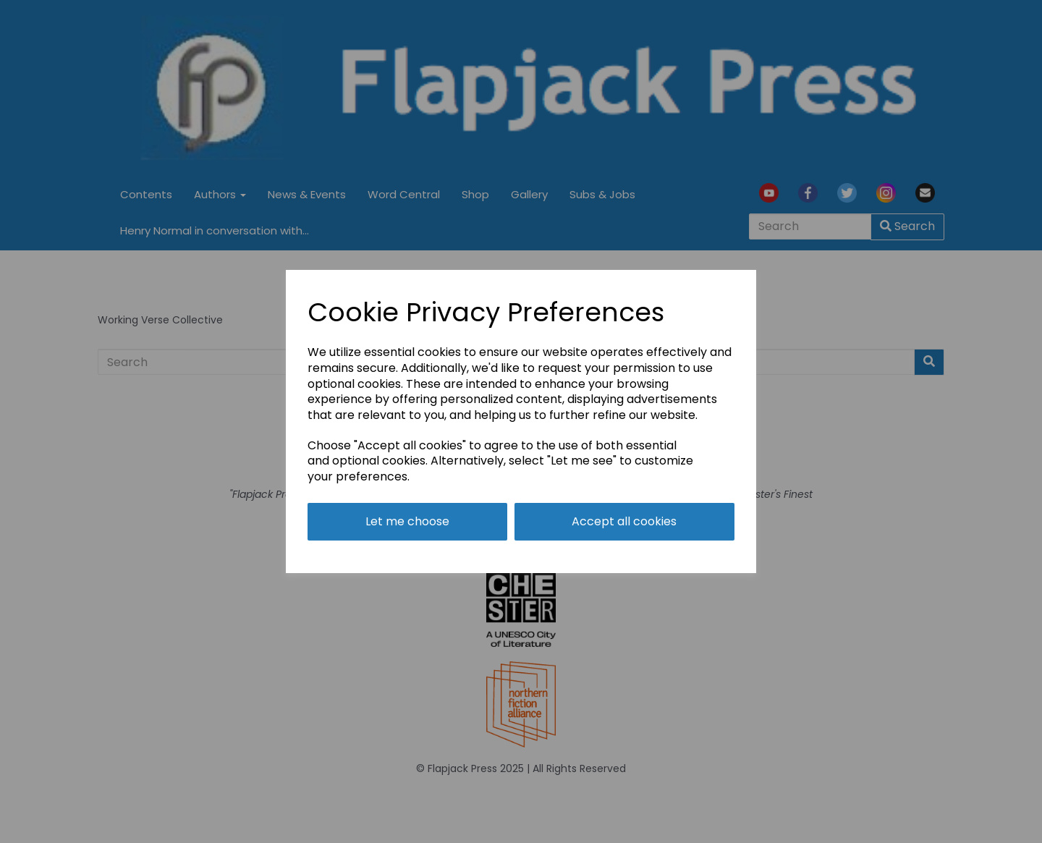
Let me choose (407, 521)
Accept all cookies (624, 521)
